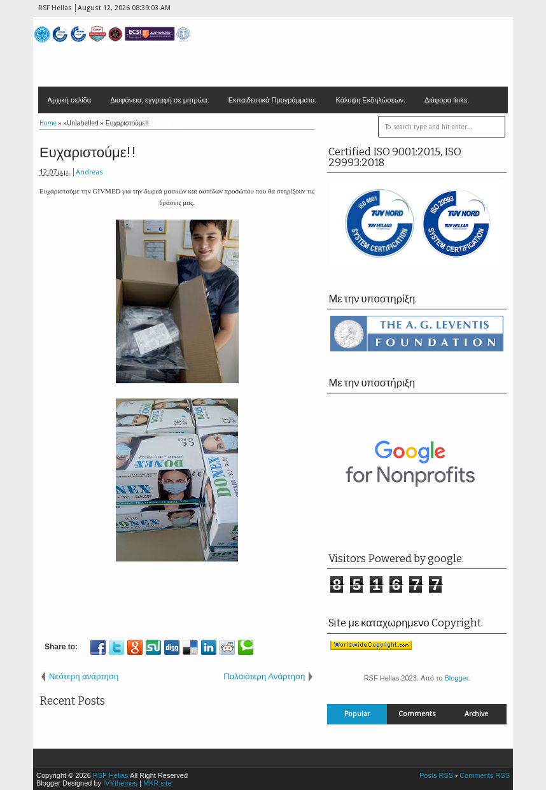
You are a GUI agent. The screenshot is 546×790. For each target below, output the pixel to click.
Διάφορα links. (446, 100)
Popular (357, 714)
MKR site (157, 783)
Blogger (456, 678)
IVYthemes (120, 783)
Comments (417, 714)
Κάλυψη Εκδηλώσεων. (371, 100)
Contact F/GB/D (154, 126)
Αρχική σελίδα (70, 100)
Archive (476, 714)
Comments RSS (484, 775)
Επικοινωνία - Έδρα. (79, 126)
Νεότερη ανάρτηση (83, 676)
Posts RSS (436, 775)
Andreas (89, 172)
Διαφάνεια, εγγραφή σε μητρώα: (159, 100)
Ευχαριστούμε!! (88, 152)
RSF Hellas (111, 775)
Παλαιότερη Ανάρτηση (264, 676)
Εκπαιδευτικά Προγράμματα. (272, 100)
